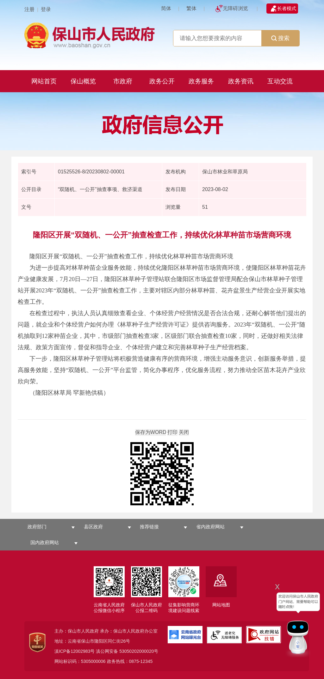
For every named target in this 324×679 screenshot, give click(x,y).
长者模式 (286, 8)
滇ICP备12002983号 (74, 651)
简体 (166, 8)
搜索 (280, 38)
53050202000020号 (138, 651)
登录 (46, 9)
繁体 (191, 8)
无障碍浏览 (235, 8)
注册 (29, 9)
